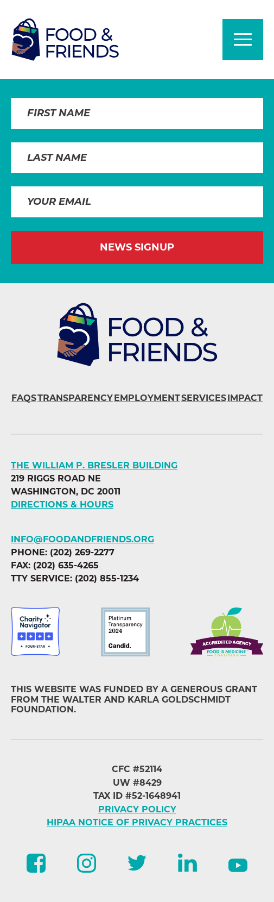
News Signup (137, 247)
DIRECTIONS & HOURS (62, 504)
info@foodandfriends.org (82, 539)
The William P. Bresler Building (94, 465)
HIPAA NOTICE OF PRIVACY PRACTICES (137, 823)
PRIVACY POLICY (137, 810)
